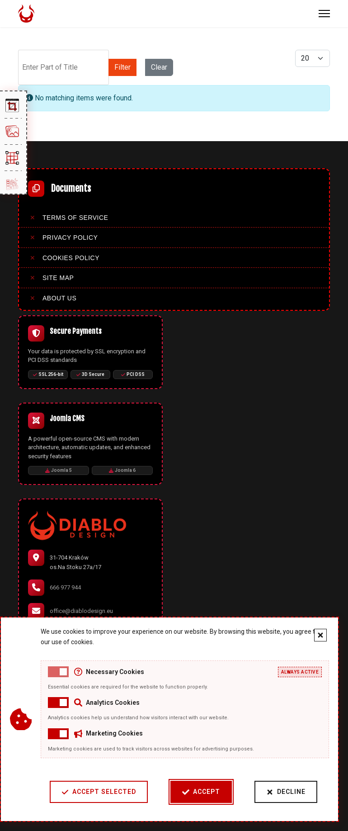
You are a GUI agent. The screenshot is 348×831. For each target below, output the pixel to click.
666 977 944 (65, 587)
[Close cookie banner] (320, 635)
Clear (159, 67)
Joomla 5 (58, 470)
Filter (122, 67)
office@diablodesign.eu (81, 611)
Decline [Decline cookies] (286, 792)
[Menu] (324, 13)
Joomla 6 (122, 470)
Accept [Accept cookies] (201, 792)
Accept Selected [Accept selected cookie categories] (98, 792)
